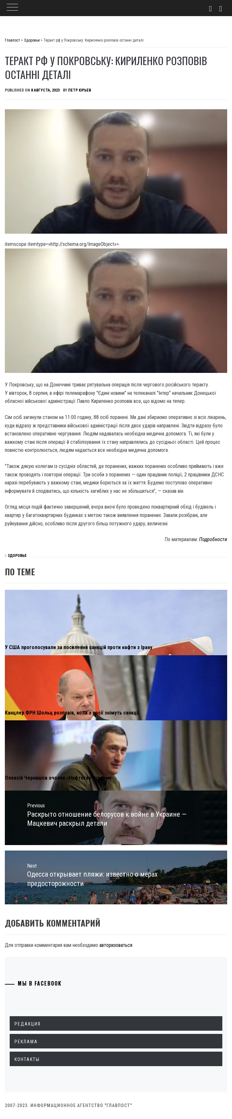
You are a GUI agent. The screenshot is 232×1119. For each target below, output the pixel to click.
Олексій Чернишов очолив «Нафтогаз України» (58, 778)
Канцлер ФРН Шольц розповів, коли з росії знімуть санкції (72, 713)
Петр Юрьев (79, 90)
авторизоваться (115, 945)
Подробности (213, 539)
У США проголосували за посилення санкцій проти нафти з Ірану (78, 647)
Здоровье (17, 555)
